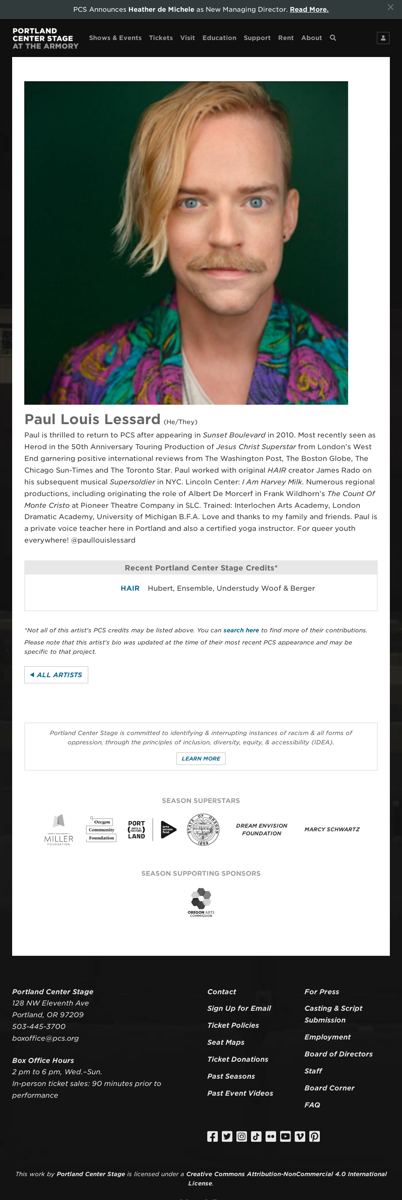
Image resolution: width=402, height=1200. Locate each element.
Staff (313, 1071)
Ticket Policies (233, 1025)
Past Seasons (231, 1076)
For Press (321, 992)
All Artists (59, 675)
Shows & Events (115, 38)
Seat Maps (226, 1042)
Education (219, 38)
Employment (327, 1037)
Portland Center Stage (91, 1173)
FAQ (312, 1105)
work (37, 1173)
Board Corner (329, 1088)
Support (257, 38)
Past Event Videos (240, 1093)
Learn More (201, 759)
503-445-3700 (39, 1027)
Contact (221, 992)
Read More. (309, 9)
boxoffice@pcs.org (45, 1038)
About (311, 38)
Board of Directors (338, 1054)
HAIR (130, 588)
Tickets (161, 38)
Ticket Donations (237, 1059)
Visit (187, 38)
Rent (286, 38)
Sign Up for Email (239, 1008)
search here (241, 630)
